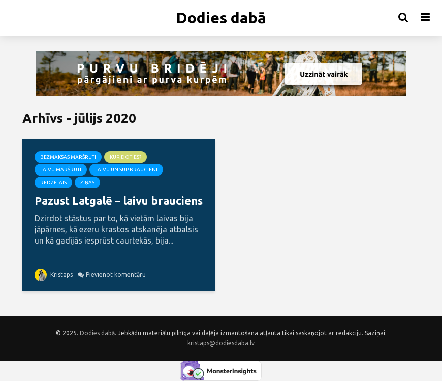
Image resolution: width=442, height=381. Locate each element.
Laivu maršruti (60, 169)
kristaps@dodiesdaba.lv (221, 343)
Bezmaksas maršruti (68, 157)
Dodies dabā (221, 17)
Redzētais (53, 182)
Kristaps (54, 274)
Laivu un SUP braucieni (126, 169)
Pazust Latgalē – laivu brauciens (119, 200)
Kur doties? (125, 157)
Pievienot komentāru (116, 274)
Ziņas (87, 182)
